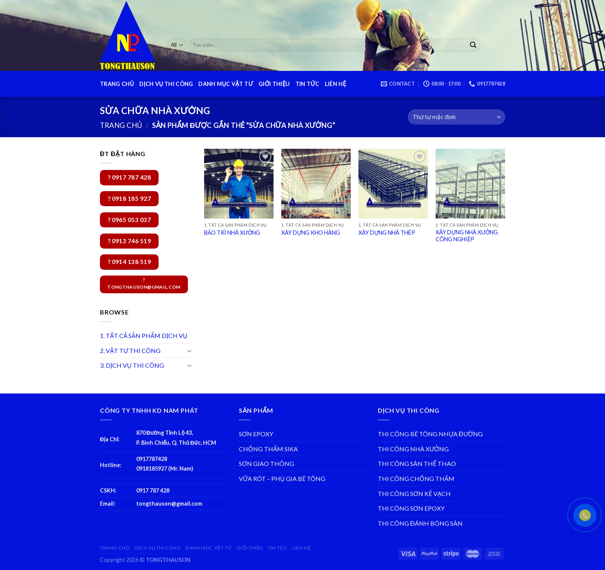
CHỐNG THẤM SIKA (268, 448)
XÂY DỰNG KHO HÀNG (310, 232)
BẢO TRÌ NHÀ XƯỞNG (232, 232)
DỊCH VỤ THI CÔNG (166, 84)
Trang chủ (121, 125)
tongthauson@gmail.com (169, 503)
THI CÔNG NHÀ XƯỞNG (413, 448)
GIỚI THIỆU (274, 84)
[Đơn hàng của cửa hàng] (456, 116)
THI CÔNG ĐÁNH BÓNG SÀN (420, 523)
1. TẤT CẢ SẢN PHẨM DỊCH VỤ (144, 335)
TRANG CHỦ (117, 84)
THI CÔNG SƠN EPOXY (411, 508)
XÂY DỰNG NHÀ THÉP (386, 232)
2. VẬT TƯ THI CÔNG (130, 350)
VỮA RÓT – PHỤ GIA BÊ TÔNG (282, 478)
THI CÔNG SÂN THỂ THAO (417, 463)
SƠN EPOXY (256, 433)
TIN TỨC (307, 84)
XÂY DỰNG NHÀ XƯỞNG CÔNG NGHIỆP (467, 236)
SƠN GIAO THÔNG (266, 463)
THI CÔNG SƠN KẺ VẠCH (414, 493)
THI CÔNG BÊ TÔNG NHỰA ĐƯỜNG (430, 433)
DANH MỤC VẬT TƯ (225, 84)
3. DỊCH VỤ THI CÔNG (132, 365)
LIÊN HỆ (335, 84)
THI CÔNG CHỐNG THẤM (416, 478)
